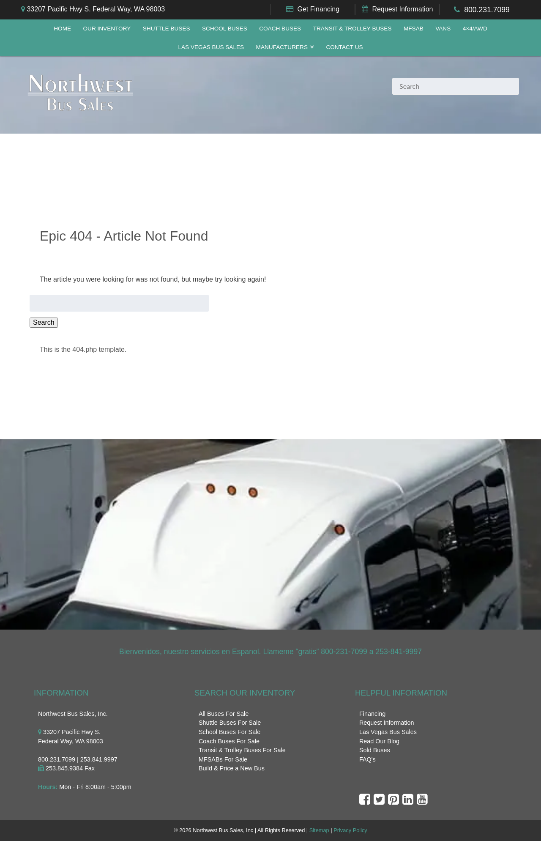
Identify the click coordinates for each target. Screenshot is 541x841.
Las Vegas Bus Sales (211, 47)
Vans (443, 28)
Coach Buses (280, 28)
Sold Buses (374, 750)
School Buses (224, 28)
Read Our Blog (379, 741)
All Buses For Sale (224, 713)
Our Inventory (107, 28)
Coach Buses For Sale (229, 741)
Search (44, 322)
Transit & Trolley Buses (352, 28)
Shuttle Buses (166, 28)
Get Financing (318, 9)
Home (62, 28)
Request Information (402, 9)
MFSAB (414, 28)
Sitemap (319, 830)
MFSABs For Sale (223, 759)
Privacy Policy (350, 830)
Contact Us (344, 47)
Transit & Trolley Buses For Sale (242, 750)
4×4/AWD (475, 28)
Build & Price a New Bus (232, 768)
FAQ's (367, 759)
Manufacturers (282, 47)
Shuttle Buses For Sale (230, 722)
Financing (372, 713)
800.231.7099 (487, 9)
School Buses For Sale (229, 732)
